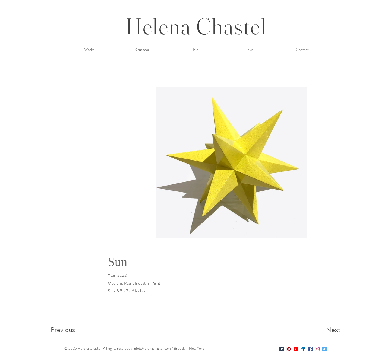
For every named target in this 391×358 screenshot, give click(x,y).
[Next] (322, 329)
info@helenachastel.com (152, 348)
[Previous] (70, 329)
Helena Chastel (196, 26)
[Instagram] (317, 349)
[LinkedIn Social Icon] (303, 349)
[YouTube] (296, 349)
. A (103, 348)
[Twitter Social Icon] (324, 349)
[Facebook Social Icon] (310, 349)
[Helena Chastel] (281, 349)
